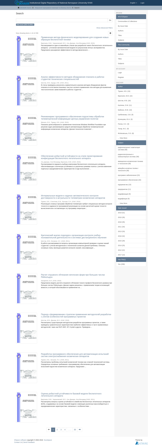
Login (120, 73)
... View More (122, 138)
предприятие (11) (124, 189)
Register (121, 77)
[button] (133, 3)
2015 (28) (121, 241)
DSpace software (20, 440)
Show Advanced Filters (104, 28)
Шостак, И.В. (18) (124, 100)
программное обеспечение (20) (129, 180)
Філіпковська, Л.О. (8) (126, 133)
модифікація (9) (124, 199)
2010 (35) (121, 217)
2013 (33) (121, 231)
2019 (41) (121, 213)
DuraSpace (48, 440)
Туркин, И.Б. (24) (124, 91)
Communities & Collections (127, 21)
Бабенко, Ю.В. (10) (125, 110)
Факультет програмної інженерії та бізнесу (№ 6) (53, 8)
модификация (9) (124, 194)
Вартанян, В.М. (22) (125, 96)
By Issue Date (123, 26)
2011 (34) (121, 227)
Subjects (121, 40)
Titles (120, 35)
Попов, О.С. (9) (123, 124)
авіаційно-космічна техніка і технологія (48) (128, 169)
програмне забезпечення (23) (129, 175)
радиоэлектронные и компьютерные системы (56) (128, 155)
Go (110, 20)
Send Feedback (29, 442)
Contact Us (18, 442)
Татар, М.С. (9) (123, 129)
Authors (120, 31)
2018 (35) (121, 222)
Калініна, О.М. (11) (125, 105)
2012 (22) (121, 250)
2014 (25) (121, 245)
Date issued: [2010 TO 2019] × (25, 24)
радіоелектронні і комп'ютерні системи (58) (129, 148)
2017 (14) (121, 255)
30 (75, 430)
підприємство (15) (124, 185)
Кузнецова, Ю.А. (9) (125, 119)
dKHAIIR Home (25, 8)
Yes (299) (121, 264)
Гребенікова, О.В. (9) (125, 115)
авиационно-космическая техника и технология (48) (130, 162)
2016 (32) (121, 236)
